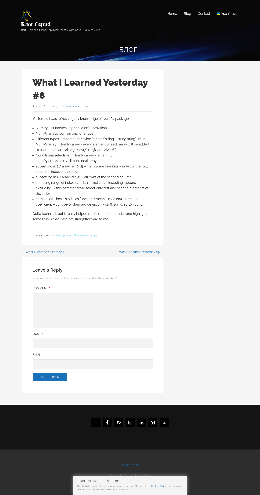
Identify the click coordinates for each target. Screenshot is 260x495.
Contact (204, 14)
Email (38, 355)
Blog (187, 14)
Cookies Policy (130, 465)
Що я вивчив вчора (85, 235)
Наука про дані (62, 235)
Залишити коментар (74, 106)
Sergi (55, 106)
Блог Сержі (36, 24)
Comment (41, 288)
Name (38, 334)
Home (172, 14)
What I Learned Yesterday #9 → (141, 252)
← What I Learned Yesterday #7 (44, 252)
